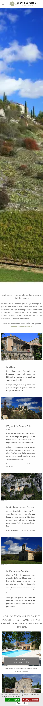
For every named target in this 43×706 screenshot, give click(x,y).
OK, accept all (12, 700)
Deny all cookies (30, 700)
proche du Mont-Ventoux (21, 326)
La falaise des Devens (27, 530)
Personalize (22, 703)
